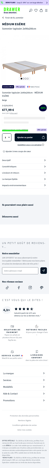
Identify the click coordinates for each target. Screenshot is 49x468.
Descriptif (6, 160)
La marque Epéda (9, 179)
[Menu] (46, 10)
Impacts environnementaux (14, 185)
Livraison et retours (10, 172)
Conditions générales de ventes (24, 425)
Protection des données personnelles (24, 416)
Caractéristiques (9, 166)
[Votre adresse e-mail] (20, 270)
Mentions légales (24, 420)
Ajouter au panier (31, 137)
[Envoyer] (43, 270)
